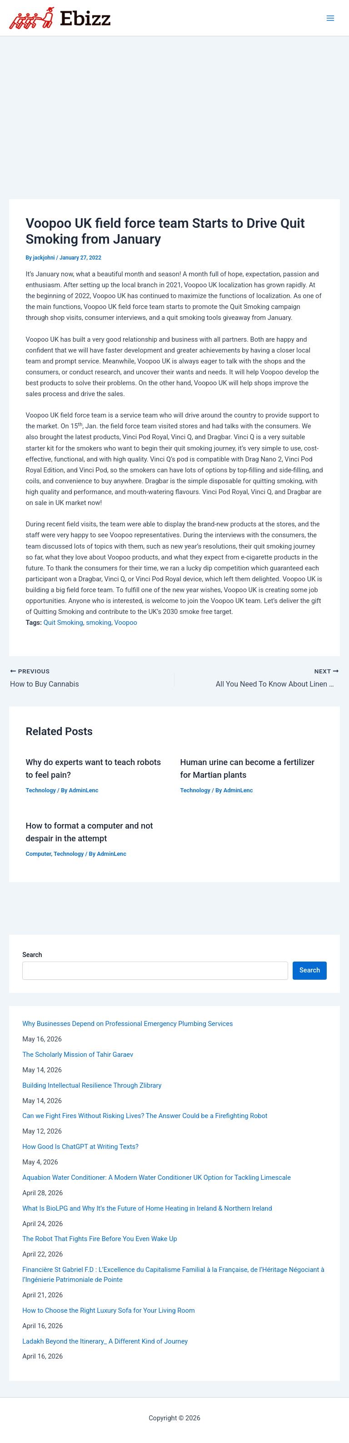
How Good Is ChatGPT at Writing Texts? (80, 1147)
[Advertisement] (174, 104)
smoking (98, 622)
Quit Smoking (63, 622)
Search (32, 954)
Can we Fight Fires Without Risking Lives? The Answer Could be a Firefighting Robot (144, 1116)
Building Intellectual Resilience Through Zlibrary (91, 1085)
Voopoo (126, 622)
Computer (38, 853)
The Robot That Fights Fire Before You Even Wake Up (99, 1239)
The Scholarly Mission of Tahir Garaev (77, 1054)
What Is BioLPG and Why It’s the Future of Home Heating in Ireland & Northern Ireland (147, 1208)
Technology (40, 790)
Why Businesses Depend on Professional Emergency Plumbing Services (127, 1024)
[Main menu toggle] (330, 18)
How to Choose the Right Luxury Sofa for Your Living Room (108, 1310)
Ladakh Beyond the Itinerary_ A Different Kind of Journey (105, 1341)
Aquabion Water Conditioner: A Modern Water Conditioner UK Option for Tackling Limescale (156, 1177)
